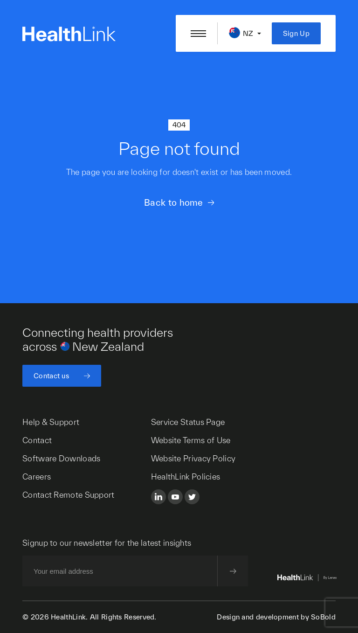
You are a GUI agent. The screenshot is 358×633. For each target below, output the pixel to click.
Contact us (51, 376)
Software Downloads (61, 458)
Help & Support (50, 421)
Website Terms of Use (191, 440)
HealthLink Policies (185, 476)
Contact (37, 440)
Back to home (173, 202)
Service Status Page (188, 421)
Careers (36, 476)
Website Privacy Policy (193, 458)
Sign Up (296, 33)
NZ (248, 33)
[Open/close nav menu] (198, 33)
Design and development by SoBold (276, 617)
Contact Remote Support (68, 494)
